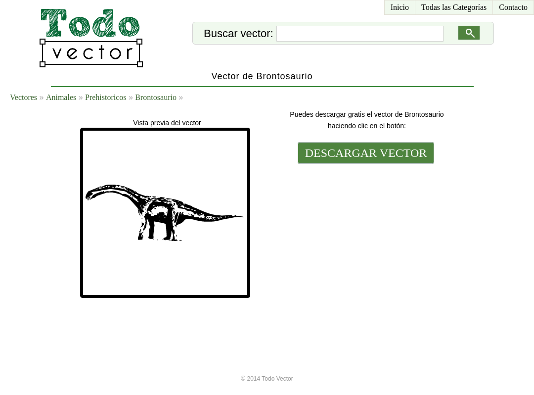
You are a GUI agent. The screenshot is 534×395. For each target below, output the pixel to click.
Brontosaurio (156, 97)
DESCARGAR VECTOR (366, 153)
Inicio (400, 7)
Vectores (23, 97)
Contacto (513, 7)
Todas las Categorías (454, 7)
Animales (61, 97)
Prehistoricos (106, 97)
